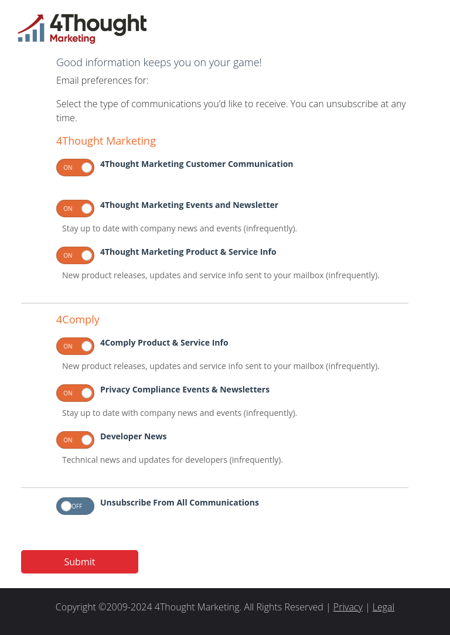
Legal (383, 606)
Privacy (348, 606)
